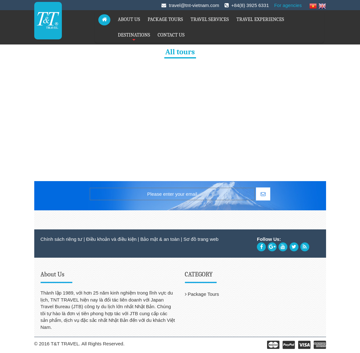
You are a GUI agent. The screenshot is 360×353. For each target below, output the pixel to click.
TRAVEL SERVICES (210, 19)
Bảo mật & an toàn (160, 239)
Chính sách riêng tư (61, 239)
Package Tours (202, 294)
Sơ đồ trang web (201, 239)
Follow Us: (269, 239)
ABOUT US (129, 19)
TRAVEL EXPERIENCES (260, 19)
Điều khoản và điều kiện (111, 239)
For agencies (288, 5)
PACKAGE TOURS (165, 19)
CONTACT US (171, 35)
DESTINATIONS (134, 37)
